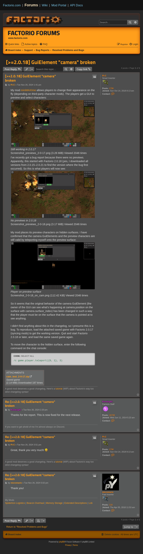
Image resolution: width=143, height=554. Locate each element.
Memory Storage (54, 503)
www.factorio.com (18, 38)
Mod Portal (58, 5)
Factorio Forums (34, 33)
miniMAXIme (28, 90)
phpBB (62, 542)
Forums (31, 5)
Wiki (45, 5)
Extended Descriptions (75, 503)
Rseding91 (107, 401)
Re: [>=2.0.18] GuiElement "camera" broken (30, 404)
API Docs (76, 5)
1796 (111, 88)
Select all (27, 356)
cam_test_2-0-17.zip (17, 376)
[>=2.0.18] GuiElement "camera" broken (51, 62)
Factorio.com (12, 5)
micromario (107, 492)
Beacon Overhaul (35, 503)
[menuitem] (29, 44)
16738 (112, 415)
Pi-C (104, 76)
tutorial (58, 388)
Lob (91, 503)
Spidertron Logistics (15, 503)
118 (110, 505)
